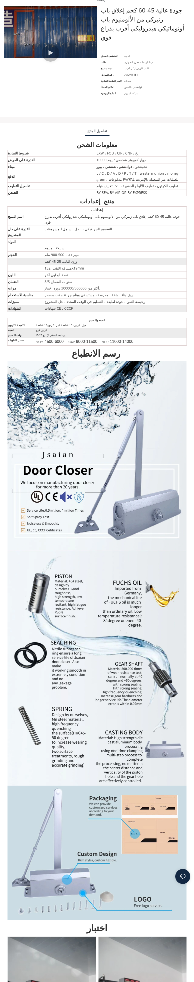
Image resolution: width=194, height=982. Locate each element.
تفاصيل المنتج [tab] (97, 131)
